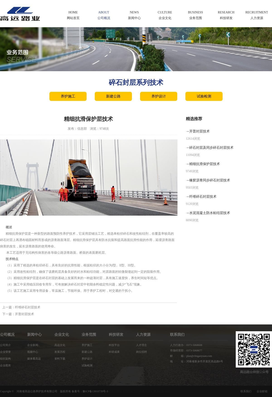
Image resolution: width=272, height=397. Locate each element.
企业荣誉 (5, 351)
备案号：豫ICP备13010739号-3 (90, 391)
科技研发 (116, 334)
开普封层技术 (24, 314)
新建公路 (113, 96)
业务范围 (89, 334)
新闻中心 (34, 334)
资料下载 (59, 358)
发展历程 (59, 351)
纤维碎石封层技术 (27, 307)
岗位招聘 (141, 351)
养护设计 (158, 96)
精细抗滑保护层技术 (204, 164)
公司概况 (7, 334)
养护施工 (68, 96)
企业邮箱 (262, 391)
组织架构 (5, 358)
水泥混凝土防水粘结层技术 (209, 213)
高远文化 (59, 345)
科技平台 (114, 345)
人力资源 (143, 334)
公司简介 (5, 345)
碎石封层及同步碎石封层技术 (211, 147)
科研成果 (114, 351)
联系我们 (245, 391)
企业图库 (5, 365)
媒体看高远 (34, 358)
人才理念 (141, 345)
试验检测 (204, 96)
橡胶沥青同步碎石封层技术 (209, 180)
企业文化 (61, 334)
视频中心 (32, 351)
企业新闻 (32, 345)
